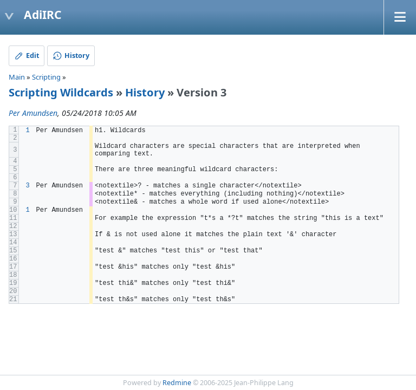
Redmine (176, 382)
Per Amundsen (33, 113)
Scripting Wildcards (61, 92)
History (145, 92)
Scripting (46, 77)
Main (17, 77)
